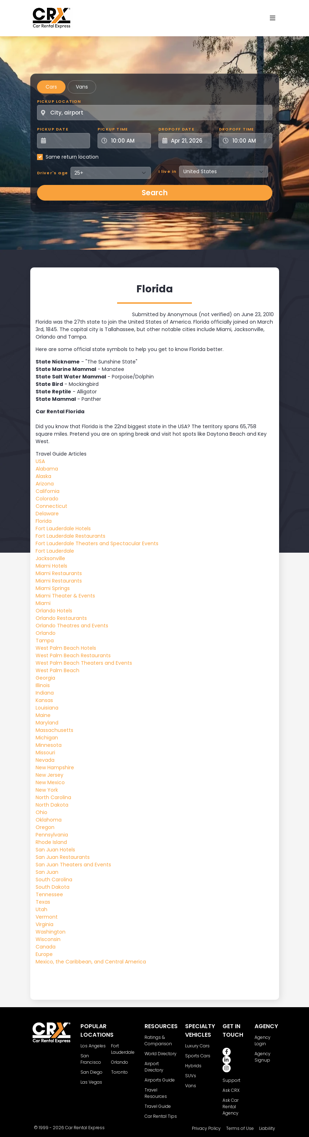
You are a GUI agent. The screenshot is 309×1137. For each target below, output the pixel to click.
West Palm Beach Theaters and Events (84, 662)
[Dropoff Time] (250, 140)
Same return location (72, 156)
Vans (82, 86)
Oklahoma (49, 819)
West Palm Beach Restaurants (73, 655)
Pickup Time (113, 129)
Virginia (44, 924)
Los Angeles (93, 1046)
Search (155, 193)
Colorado (47, 498)
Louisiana (47, 707)
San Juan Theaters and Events (73, 864)
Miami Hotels (51, 565)
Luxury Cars (197, 1046)
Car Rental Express (85, 1128)
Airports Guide (160, 1080)
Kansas (44, 700)
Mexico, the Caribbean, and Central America (91, 961)
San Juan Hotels (55, 849)
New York (47, 789)
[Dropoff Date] (189, 140)
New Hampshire (55, 767)
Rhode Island (51, 842)
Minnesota (49, 745)
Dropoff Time (236, 129)
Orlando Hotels (54, 610)
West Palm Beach (57, 670)
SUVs (190, 1076)
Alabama (47, 468)
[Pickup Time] (128, 140)
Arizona (45, 483)
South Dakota (52, 887)
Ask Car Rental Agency (230, 1106)
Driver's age (52, 173)
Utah (41, 909)
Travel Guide (158, 1106)
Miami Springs (53, 588)
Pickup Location (59, 101)
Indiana (45, 692)
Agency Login (263, 1040)
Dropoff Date (176, 129)
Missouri (45, 752)
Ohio (41, 812)
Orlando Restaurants (61, 618)
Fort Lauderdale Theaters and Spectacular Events (97, 543)
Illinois (43, 685)
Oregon (45, 827)
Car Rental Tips (161, 1116)
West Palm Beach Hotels (66, 648)
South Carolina (54, 879)
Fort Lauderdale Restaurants (70, 536)
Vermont (47, 916)
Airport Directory (154, 1067)
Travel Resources (156, 1093)
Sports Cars (197, 1056)
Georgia (45, 677)
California (47, 491)
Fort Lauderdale (55, 550)
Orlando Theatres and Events (72, 625)
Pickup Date (52, 129)
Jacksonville (50, 558)
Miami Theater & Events (65, 595)
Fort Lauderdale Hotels (63, 528)
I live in (167, 171)
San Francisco (90, 1059)
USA (40, 461)
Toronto (119, 1072)
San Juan (47, 872)
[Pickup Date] (67, 140)
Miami (43, 603)
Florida (44, 521)
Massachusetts (54, 730)
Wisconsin (48, 939)
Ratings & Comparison (158, 1040)
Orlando (46, 633)
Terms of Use (240, 1128)
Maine (43, 715)
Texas (43, 901)
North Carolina (53, 797)
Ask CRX (231, 1090)
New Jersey (49, 775)
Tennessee (49, 894)
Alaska (43, 476)
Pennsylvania (52, 834)
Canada (46, 946)
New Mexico (50, 782)
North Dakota (52, 804)
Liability (267, 1128)
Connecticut (51, 506)
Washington (51, 931)
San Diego (91, 1072)
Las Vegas (91, 1082)
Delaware (47, 513)
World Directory (161, 1054)
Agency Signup (263, 1057)
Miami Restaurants (59, 573)
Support (231, 1080)
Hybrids (193, 1066)
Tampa (45, 640)
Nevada (45, 760)
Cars (51, 86)
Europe (44, 954)
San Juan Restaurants (63, 857)
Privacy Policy (206, 1128)
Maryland (47, 722)
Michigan (47, 737)
